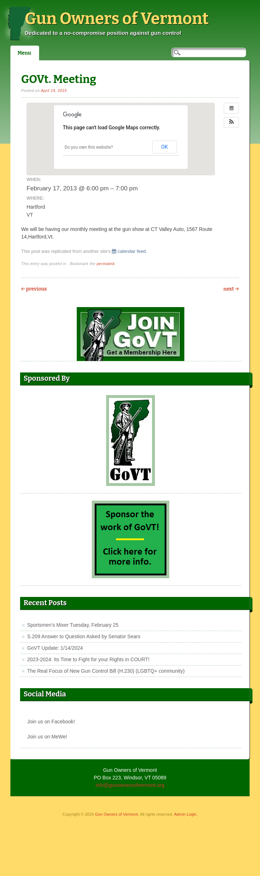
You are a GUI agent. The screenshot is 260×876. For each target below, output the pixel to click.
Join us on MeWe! (47, 737)
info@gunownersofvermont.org (130, 785)
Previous (34, 289)
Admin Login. (185, 814)
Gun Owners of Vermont (117, 18)
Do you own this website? (89, 147)
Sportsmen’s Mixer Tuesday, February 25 (73, 625)
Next (231, 289)
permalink (106, 263)
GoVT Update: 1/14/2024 (55, 648)
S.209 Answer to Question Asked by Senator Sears (84, 636)
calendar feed (129, 251)
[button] (231, 122)
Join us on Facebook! (51, 721)
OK (164, 147)
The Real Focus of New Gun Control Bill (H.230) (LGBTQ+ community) (106, 671)
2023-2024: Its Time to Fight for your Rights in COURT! (88, 659)
